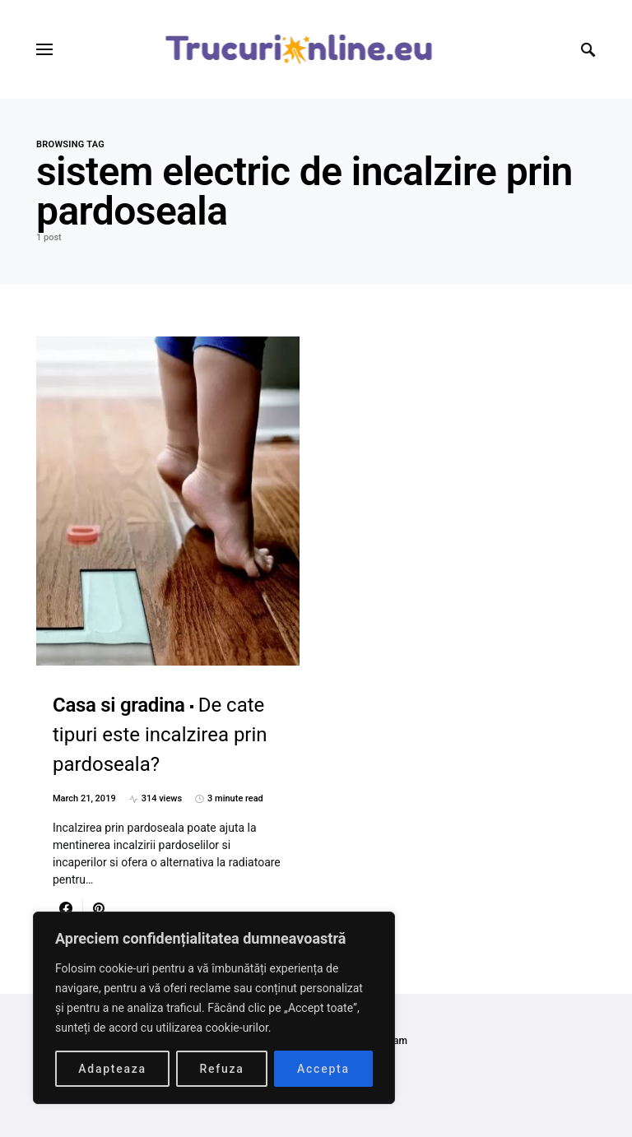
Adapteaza (112, 1068)
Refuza (221, 1068)
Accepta (323, 1068)
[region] (214, 1008)
